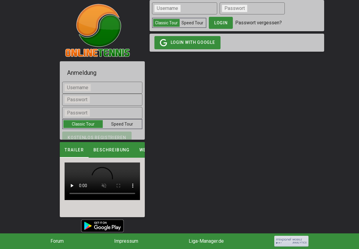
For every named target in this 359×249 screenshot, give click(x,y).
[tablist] (102, 150)
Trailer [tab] (74, 149)
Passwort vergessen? (258, 23)
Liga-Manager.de (206, 241)
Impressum (126, 241)
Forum (57, 241)
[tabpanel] (102, 181)
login (221, 22)
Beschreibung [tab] (111, 149)
